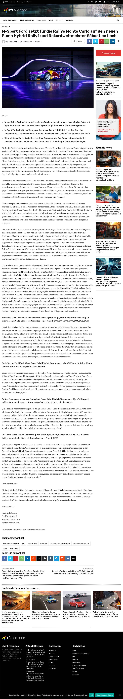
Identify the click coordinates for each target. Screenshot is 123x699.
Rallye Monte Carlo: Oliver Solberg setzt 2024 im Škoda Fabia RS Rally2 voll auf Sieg (105, 614)
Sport (5, 548)
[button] (118, 20)
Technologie (14, 548)
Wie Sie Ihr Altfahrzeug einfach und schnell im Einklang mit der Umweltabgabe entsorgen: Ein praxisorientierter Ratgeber (107, 247)
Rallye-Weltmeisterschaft (81, 543)
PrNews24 (13, 41)
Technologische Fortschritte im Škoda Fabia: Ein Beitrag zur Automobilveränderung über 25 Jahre (77, 615)
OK (91, 695)
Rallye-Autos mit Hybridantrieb (60, 543)
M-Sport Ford (32, 543)
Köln (23, 543)
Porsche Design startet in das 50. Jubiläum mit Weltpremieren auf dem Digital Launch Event (73, 572)
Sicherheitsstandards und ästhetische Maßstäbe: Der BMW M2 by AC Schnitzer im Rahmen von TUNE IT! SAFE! (46, 615)
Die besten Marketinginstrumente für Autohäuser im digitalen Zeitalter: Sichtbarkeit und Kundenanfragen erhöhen (35, 676)
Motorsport (6, 26)
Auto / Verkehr (101, 81)
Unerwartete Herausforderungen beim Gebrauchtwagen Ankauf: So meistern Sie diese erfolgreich (35, 664)
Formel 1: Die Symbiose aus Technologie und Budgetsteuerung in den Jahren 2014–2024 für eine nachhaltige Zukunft (108, 282)
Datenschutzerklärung (105, 695)
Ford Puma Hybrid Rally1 (11, 543)
